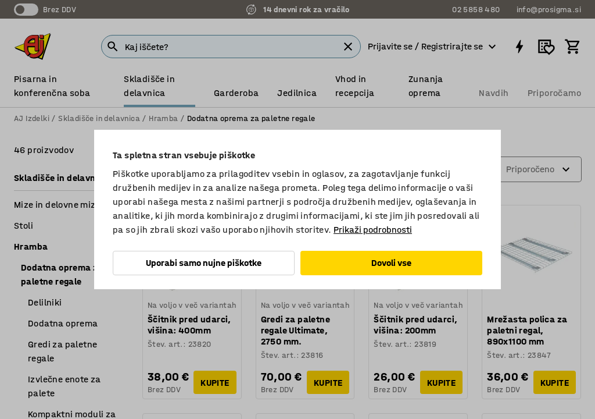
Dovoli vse (391, 262)
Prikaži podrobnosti (373, 229)
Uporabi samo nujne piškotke (203, 262)
